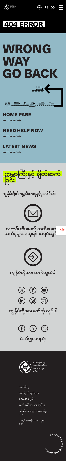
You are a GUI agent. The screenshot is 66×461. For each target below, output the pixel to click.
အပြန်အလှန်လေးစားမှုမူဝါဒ (32, 421)
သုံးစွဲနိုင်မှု (24, 387)
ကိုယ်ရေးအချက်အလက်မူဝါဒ (33, 412)
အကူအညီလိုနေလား (53, 7)
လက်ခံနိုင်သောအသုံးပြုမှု (32, 404)
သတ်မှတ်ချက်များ (29, 393)
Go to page (9, 120)
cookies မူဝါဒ (27, 398)
